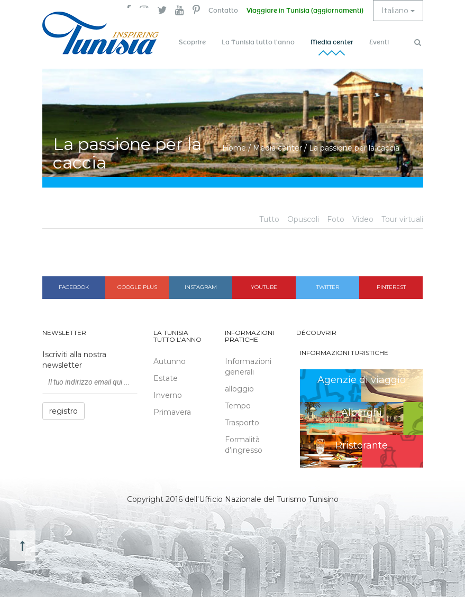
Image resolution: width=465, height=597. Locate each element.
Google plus (137, 287)
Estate (165, 378)
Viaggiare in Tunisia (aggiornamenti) (305, 10)
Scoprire (192, 42)
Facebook (74, 287)
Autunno (169, 361)
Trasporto (242, 422)
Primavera (172, 412)
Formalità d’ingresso (243, 445)
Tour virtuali (402, 219)
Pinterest (391, 287)
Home (234, 148)
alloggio (239, 389)
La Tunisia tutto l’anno (258, 42)
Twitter (327, 287)
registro (63, 411)
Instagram (201, 287)
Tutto (269, 219)
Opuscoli (303, 219)
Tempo (238, 406)
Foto (335, 219)
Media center (332, 42)
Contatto (223, 10)
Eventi (379, 42)
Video (362, 219)
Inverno (167, 395)
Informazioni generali (248, 367)
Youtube (264, 287)
